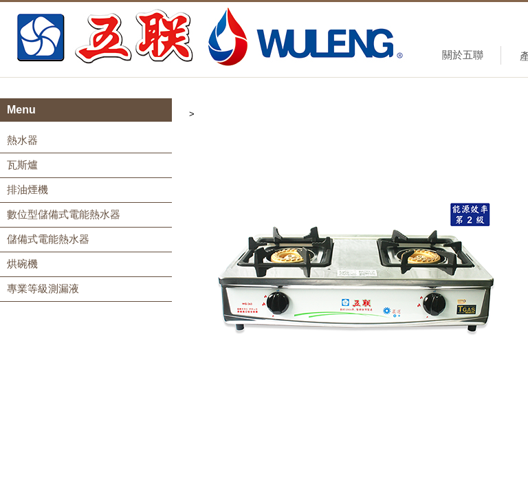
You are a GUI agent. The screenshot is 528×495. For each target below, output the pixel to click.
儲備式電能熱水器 (48, 239)
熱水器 (22, 140)
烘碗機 (22, 264)
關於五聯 (462, 54)
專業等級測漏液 (43, 288)
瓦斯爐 (22, 164)
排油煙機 (27, 189)
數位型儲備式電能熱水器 (63, 214)
